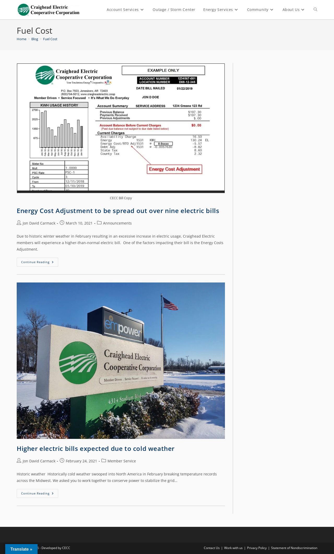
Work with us (233, 548)
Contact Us (212, 548)
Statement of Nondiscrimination (294, 548)
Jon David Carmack (39, 223)
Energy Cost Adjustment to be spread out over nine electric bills (118, 210)
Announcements (117, 223)
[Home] (21, 39)
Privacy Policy (257, 548)
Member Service (122, 460)
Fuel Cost (50, 39)
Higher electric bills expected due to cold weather (96, 448)
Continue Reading (39, 261)
